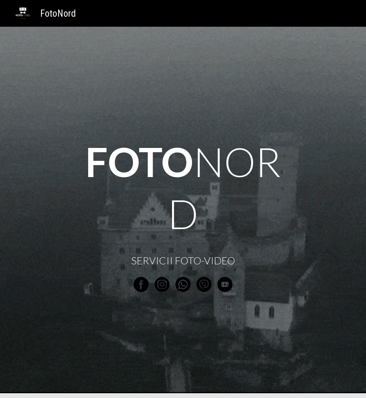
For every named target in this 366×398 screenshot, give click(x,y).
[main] (182, 188)
